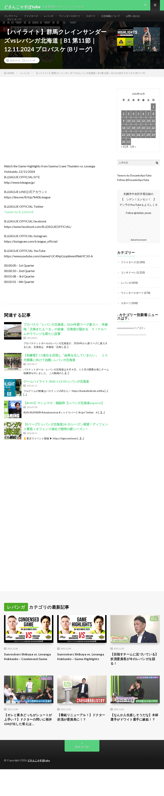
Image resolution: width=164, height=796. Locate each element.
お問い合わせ (148, 19)
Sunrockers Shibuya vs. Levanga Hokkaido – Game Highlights (79, 670)
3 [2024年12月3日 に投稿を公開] (128, 124)
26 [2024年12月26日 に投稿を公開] (138, 145)
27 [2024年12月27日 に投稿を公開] (143, 145)
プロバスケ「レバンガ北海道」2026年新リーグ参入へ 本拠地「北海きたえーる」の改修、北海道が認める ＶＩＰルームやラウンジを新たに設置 (65, 339)
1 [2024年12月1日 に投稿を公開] (153, 117)
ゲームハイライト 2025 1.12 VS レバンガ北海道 (56, 392)
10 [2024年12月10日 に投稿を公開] (128, 131)
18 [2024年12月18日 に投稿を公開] (133, 138)
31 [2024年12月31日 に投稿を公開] (128, 152)
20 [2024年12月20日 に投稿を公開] (143, 138)
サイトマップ (15, 26)
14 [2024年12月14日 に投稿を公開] (148, 131)
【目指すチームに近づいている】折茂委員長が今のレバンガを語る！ (133, 670)
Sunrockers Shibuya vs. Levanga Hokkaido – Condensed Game (23, 670)
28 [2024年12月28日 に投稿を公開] (148, 145)
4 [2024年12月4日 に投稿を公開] (133, 124)
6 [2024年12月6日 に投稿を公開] (143, 124)
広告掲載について (123, 19)
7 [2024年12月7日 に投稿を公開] (148, 124)
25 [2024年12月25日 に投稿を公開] (133, 145)
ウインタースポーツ (77, 19)
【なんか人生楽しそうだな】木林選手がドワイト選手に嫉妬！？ (133, 732)
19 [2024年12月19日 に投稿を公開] (138, 138)
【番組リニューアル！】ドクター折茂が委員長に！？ (80, 730)
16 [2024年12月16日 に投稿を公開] (123, 138)
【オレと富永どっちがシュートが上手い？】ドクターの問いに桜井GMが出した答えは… (28, 732)
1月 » (133, 157)
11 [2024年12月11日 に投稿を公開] (133, 131)
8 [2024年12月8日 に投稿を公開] (153, 124)
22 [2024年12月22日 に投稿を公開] (153, 138)
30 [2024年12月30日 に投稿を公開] (123, 152)
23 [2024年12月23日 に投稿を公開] (123, 145)
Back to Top (82, 760)
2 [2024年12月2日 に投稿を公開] (123, 124)
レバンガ (54, 19)
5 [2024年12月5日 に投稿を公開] (138, 124)
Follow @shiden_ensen (138, 224)
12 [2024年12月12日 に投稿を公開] (138, 131)
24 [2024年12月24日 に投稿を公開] (128, 145)
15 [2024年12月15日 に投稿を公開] (153, 131)
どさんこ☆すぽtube (39, 774)
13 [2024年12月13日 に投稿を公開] (143, 131)
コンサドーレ (12, 19)
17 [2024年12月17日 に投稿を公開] (128, 138)
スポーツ (101, 19)
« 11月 (125, 157)
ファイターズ (34, 19)
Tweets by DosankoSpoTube (134, 186)
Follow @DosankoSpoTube (133, 190)
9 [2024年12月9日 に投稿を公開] (123, 131)
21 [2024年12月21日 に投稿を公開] (148, 138)
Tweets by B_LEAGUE (19, 223)
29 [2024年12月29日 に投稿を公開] (153, 145)
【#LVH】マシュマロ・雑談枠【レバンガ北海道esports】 (63, 414)
